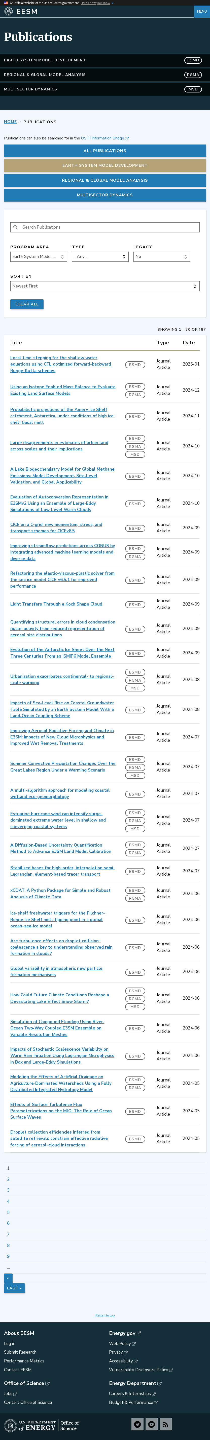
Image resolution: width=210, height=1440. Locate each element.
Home (10, 122)
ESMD (135, 364)
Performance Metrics (24, 1361)
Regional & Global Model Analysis (103, 75)
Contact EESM (18, 1370)
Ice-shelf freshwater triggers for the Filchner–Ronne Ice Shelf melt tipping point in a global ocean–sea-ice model (57, 919)
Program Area (29, 247)
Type (78, 247)
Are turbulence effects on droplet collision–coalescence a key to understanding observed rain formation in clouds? (61, 947)
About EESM (19, 1333)
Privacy (116, 1352)
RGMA (135, 394)
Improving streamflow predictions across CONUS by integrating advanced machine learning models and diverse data (62, 552)
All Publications (105, 151)
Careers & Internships (130, 1394)
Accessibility (121, 1361)
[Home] (99, 12)
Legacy (142, 247)
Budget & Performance (131, 1402)
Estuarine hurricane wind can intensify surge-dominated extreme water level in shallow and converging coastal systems (58, 820)
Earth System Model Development (103, 60)
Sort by (21, 276)
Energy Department (132, 1383)
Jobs (8, 1394)
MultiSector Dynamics (103, 89)
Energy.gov (122, 1333)
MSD (135, 454)
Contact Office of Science (28, 1402)
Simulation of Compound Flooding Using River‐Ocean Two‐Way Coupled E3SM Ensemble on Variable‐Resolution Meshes (57, 1028)
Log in (9, 1344)
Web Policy (120, 1344)
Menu (202, 11)
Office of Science (24, 1383)
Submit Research (20, 1352)
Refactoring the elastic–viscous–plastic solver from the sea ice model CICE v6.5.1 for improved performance (62, 579)
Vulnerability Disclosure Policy (138, 1370)
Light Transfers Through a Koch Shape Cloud (56, 604)
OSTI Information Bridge (102, 138)
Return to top (105, 1315)
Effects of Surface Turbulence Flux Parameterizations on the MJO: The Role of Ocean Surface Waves (61, 1111)
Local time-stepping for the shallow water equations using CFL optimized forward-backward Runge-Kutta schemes (60, 364)
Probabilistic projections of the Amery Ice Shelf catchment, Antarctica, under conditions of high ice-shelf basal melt (62, 416)
